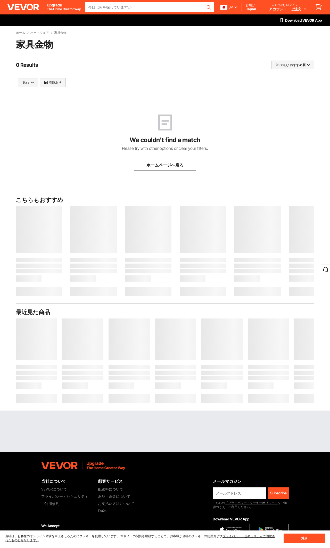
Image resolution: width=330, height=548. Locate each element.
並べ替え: (282, 65)
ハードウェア (39, 33)
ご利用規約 (50, 503)
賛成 (304, 538)
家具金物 (60, 33)
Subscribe (278, 493)
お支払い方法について (116, 503)
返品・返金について (114, 496)
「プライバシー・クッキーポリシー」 (251, 503)
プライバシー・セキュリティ (64, 496)
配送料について (110, 489)
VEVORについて (54, 489)
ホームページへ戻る (165, 165)
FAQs (102, 511)
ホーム (20, 33)
